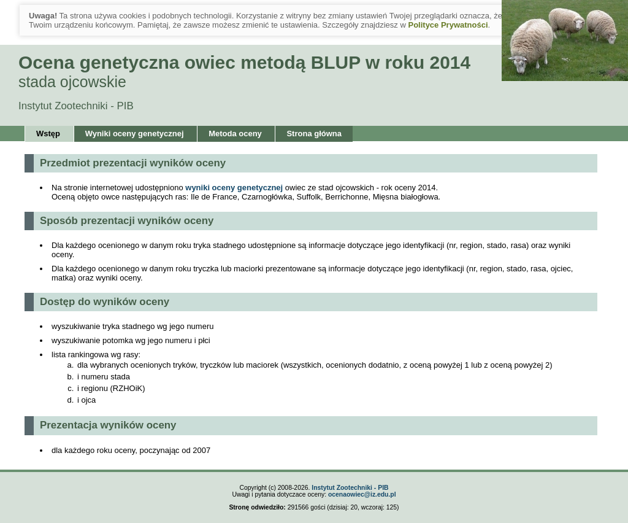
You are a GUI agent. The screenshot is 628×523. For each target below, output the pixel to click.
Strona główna (314, 133)
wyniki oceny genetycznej (235, 187)
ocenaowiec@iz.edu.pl (362, 494)
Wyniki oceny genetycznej (134, 133)
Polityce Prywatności (448, 24)
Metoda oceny (235, 133)
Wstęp (48, 133)
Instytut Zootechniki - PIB (350, 487)
